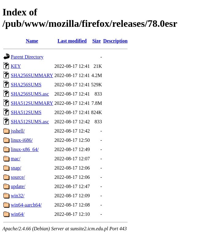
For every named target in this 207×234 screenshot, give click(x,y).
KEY (16, 66)
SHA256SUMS (26, 84)
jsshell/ (18, 130)
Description (115, 40)
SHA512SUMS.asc (30, 121)
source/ (18, 177)
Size (96, 40)
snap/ (16, 167)
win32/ (17, 195)
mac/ (15, 158)
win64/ (17, 214)
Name (32, 40)
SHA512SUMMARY (32, 103)
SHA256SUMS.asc (30, 93)
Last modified (72, 40)
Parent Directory (27, 57)
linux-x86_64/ (25, 149)
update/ (18, 186)
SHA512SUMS (26, 112)
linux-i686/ (22, 140)
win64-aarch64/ (26, 204)
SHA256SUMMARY (32, 75)
